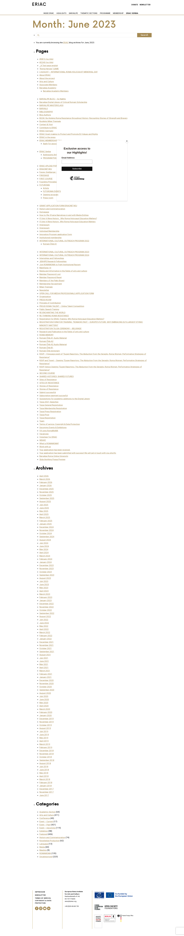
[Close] (127, 141)
